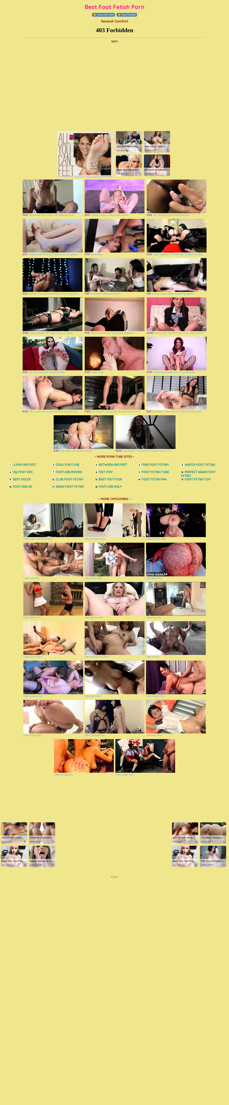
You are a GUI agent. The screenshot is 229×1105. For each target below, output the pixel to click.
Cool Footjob (127, 14)
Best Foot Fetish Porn (115, 6)
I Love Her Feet (103, 14)
